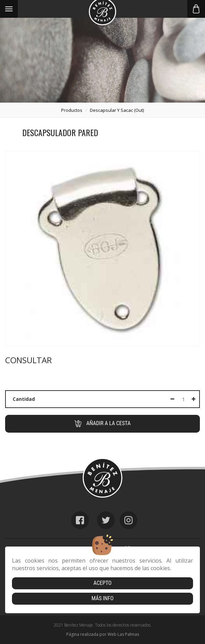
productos (71, 110)
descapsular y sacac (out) (117, 110)
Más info (103, 598)
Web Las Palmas (123, 634)
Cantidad (24, 399)
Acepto (103, 583)
